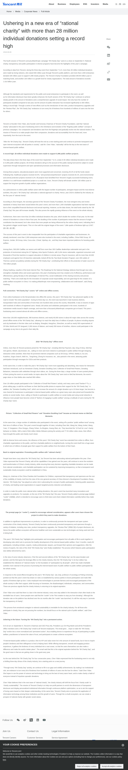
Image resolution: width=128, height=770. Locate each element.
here (4, 760)
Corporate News (30, 11)
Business (62, 4)
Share (108, 39)
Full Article (45, 11)
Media (105, 4)
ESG (85, 4)
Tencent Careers (9, 738)
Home (9, 11)
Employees (74, 4)
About (51, 4)
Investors (95, 4)
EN (124, 4)
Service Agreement (59, 738)
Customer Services (35, 738)
